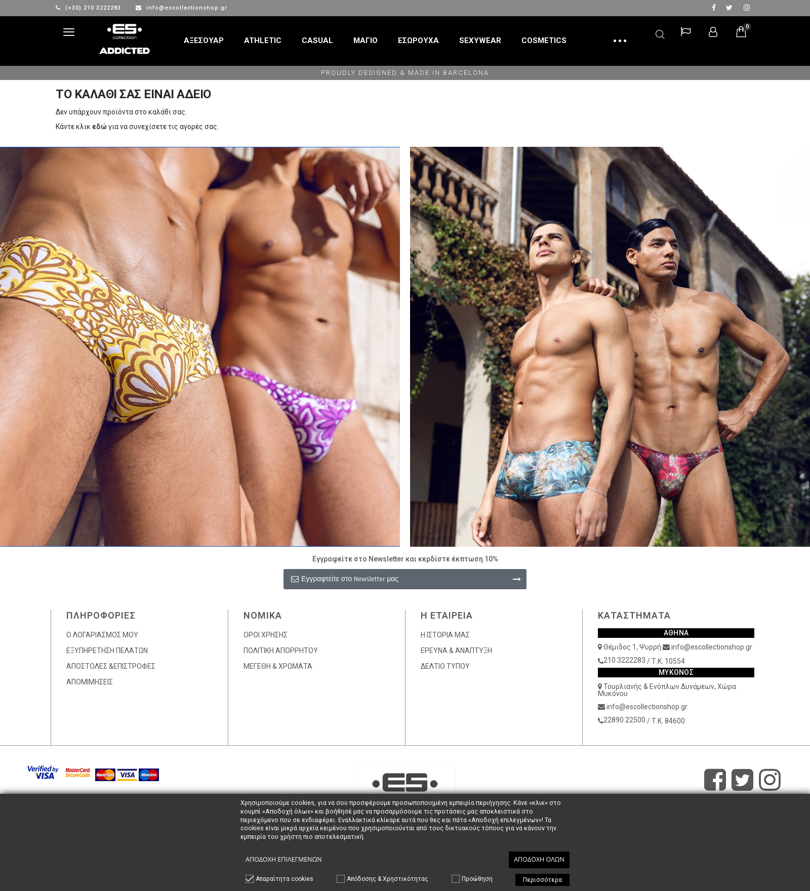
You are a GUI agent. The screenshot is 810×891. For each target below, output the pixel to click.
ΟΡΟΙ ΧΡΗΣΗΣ (266, 634)
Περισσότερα (542, 879)
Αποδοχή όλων (539, 859)
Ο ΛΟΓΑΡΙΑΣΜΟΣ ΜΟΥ (102, 634)
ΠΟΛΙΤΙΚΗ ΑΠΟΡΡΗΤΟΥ (281, 650)
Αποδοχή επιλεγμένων (284, 859)
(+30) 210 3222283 (89, 8)
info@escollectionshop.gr (181, 8)
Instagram (747, 7)
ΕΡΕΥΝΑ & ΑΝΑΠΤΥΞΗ (456, 650)
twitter (729, 7)
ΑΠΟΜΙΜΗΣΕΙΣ (89, 681)
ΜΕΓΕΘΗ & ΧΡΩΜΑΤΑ (278, 666)
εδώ (99, 127)
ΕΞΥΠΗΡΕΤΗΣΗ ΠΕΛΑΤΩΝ (107, 650)
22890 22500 (624, 719)
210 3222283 (624, 660)
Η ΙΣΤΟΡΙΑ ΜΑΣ (445, 634)
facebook (714, 7)
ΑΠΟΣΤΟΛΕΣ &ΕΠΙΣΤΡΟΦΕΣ (110, 666)
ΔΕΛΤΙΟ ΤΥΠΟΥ (445, 666)
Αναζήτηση (660, 33)
